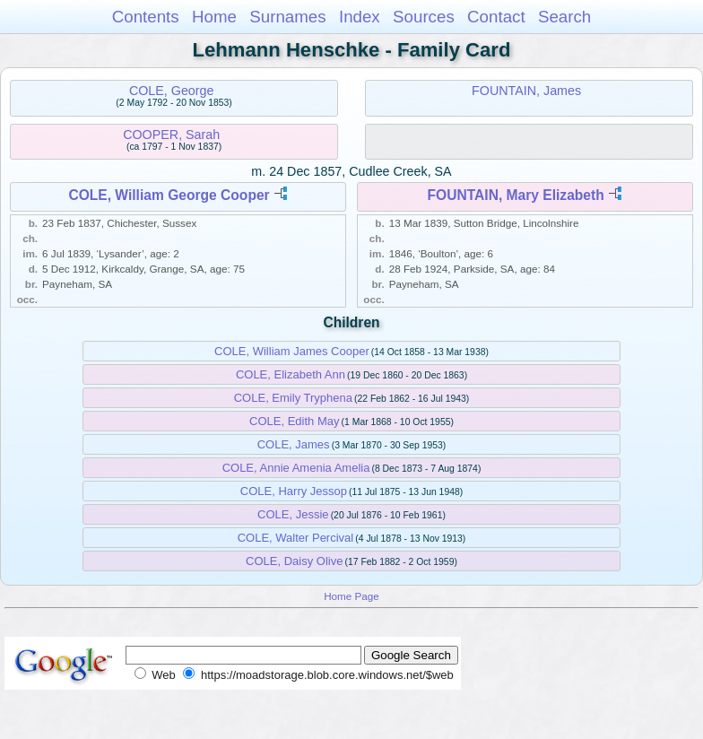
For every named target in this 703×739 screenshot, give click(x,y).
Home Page (351, 596)
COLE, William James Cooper (291, 351)
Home (214, 16)
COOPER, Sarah (171, 134)
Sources (424, 16)
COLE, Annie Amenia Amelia (296, 467)
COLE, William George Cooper (168, 195)
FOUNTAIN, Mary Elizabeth (516, 195)
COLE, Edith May (294, 421)
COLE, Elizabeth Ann (290, 374)
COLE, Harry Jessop (293, 491)
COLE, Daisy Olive (294, 561)
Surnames (287, 16)
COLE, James (293, 444)
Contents (145, 16)
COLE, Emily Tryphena (293, 397)
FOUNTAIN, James (526, 90)
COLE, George (171, 90)
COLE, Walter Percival (296, 537)
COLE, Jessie (292, 514)
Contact (496, 16)
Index (359, 16)
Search (564, 16)
